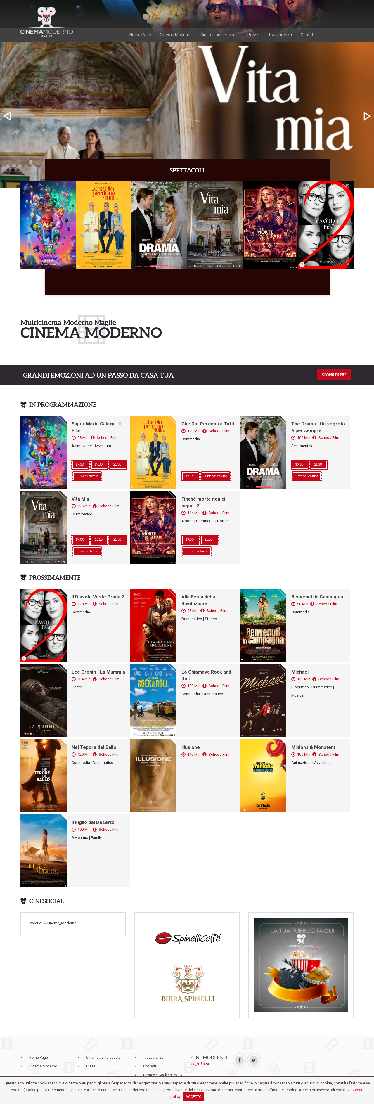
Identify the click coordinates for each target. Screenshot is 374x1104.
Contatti (308, 34)
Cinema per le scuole (219, 34)
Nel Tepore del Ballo (94, 747)
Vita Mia (80, 499)
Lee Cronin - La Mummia (98, 672)
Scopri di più (334, 375)
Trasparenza (280, 34)
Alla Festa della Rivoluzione (198, 600)
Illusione (190, 747)
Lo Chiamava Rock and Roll (206, 675)
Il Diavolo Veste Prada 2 (98, 597)
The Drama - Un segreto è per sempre (318, 427)
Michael (300, 672)
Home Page (140, 34)
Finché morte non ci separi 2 (203, 502)
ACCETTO (194, 1096)
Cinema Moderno (176, 34)
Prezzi (253, 34)
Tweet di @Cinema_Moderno (52, 923)
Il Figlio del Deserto (93, 822)
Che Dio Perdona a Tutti (207, 424)
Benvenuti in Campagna (317, 597)
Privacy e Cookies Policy (162, 1075)
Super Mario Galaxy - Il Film (96, 427)
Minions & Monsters (313, 747)
